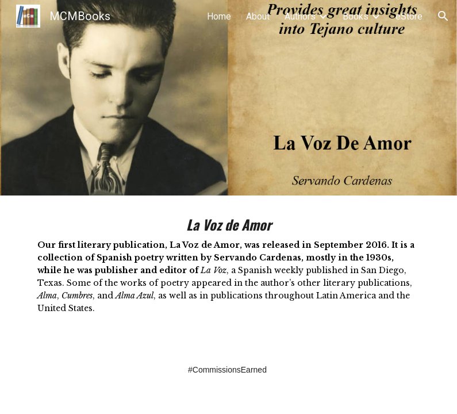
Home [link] (219, 16)
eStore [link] (409, 16)
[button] (443, 16)
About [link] (258, 16)
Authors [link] (300, 16)
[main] (229, 270)
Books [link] (355, 16)
